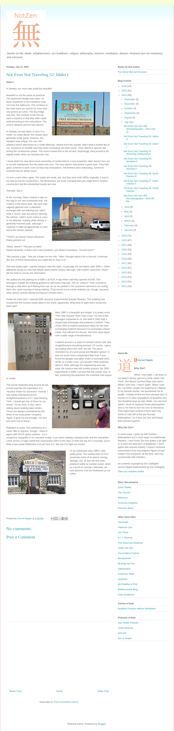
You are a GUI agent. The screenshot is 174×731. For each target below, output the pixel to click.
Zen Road (123, 532)
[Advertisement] (59, 654)
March (128, 220)
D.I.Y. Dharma (125, 537)
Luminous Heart (126, 573)
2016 (124, 267)
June (127, 207)
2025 (124, 90)
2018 (124, 258)
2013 (124, 281)
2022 (124, 240)
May (126, 211)
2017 (124, 263)
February (129, 225)
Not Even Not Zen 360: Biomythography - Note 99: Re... (139, 198)
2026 (124, 86)
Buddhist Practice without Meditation (137, 608)
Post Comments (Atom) (66, 702)
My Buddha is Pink (127, 584)
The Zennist (124, 492)
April (127, 216)
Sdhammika (124, 568)
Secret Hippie (145, 360)
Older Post (103, 691)
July (126, 122)
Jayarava (122, 579)
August (128, 117)
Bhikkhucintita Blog (128, 589)
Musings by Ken (126, 563)
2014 (124, 277)
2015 (124, 272)
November (130, 103)
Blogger (102, 723)
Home (59, 691)
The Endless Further (128, 553)
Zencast (122, 633)
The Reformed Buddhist (130, 543)
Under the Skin (125, 548)
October (128, 108)
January (128, 230)
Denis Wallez (124, 487)
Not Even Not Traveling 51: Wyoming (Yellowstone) (138, 152)
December (130, 99)
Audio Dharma (125, 628)
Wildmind (122, 497)
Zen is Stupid (125, 638)
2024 (124, 95)
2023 (124, 235)
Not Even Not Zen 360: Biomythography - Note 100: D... (140, 129)
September (130, 113)
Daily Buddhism (126, 594)
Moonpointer (124, 558)
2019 (124, 254)
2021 (124, 245)
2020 (124, 249)
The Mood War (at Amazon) (132, 72)
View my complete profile (131, 471)
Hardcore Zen (125, 527)
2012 (124, 286)
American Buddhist (128, 503)
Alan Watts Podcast (128, 622)
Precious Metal (125, 508)
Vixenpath (123, 522)
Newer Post (15, 691)
